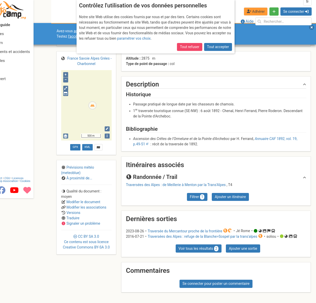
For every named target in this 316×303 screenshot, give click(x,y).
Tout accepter (218, 47)
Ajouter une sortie (243, 248)
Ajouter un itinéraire (230, 197)
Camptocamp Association (19, 286)
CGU (25, 283)
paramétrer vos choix (134, 38)
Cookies (43, 286)
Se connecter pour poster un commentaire (216, 284)
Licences (35, 283)
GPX (75, 147)
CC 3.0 (86, 241)
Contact (15, 283)
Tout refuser (189, 47)
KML (87, 147)
